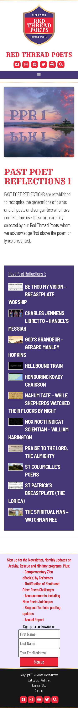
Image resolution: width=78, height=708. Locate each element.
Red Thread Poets (48, 675)
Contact (39, 690)
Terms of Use (39, 685)
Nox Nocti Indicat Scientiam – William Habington (38, 429)
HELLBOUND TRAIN (44, 365)
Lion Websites (43, 680)
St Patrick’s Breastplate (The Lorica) (36, 493)
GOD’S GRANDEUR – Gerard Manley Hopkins (35, 347)
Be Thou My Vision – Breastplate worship (37, 294)
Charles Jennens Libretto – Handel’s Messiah (38, 321)
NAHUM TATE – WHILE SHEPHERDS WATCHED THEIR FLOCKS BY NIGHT (39, 403)
